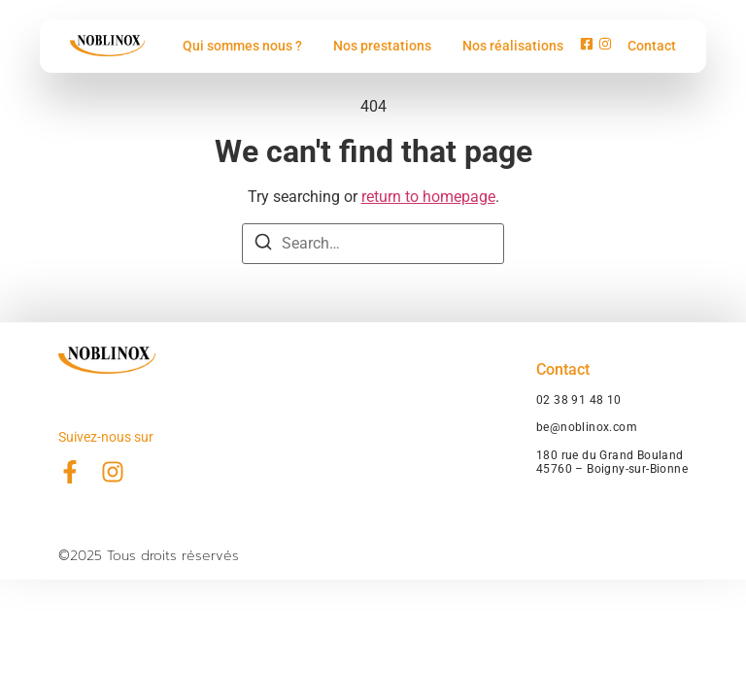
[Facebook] (586, 45)
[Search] (263, 245)
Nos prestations (382, 45)
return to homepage (428, 196)
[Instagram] (605, 45)
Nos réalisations (512, 45)
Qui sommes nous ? (242, 45)
